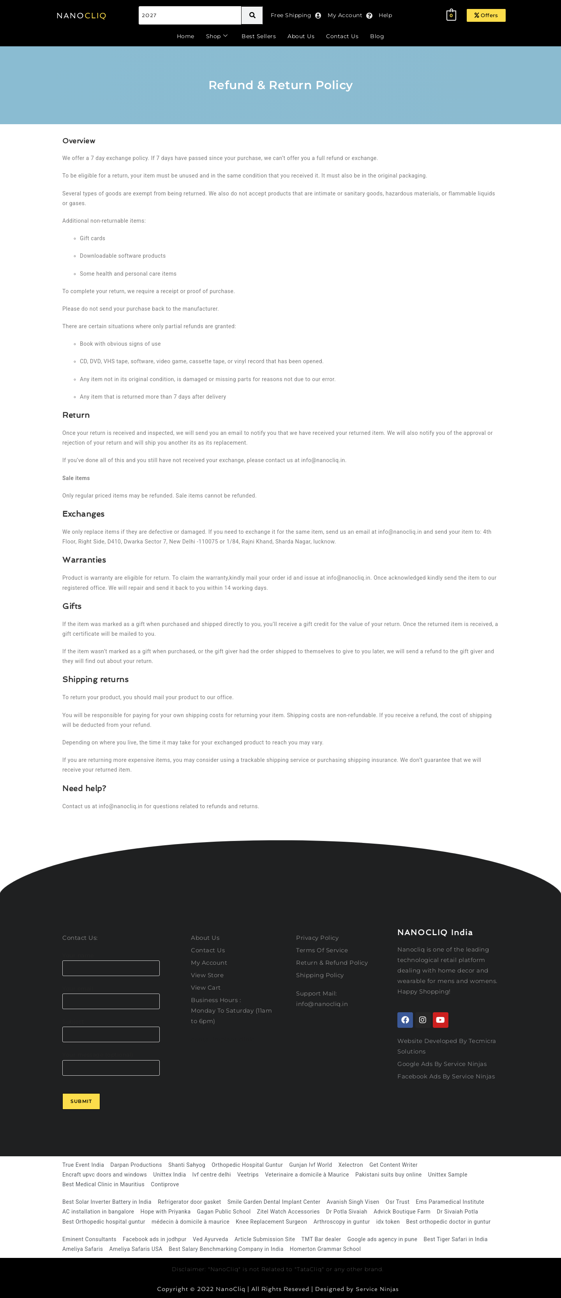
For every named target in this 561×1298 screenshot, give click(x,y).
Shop (217, 36)
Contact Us (342, 36)
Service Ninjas (377, 1289)
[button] (486, 15)
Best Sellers (259, 36)
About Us (301, 36)
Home (185, 36)
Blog (377, 36)
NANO (81, 15)
